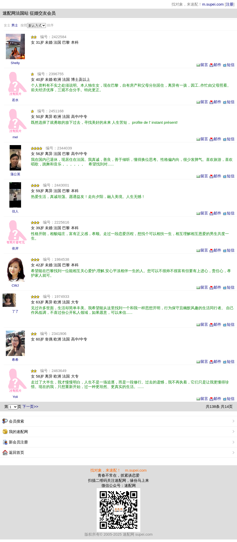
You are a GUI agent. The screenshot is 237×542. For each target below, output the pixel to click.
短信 (228, 65)
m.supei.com (213, 4)
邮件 (215, 65)
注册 (229, 4)
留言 (202, 65)
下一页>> (30, 406)
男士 (14, 25)
